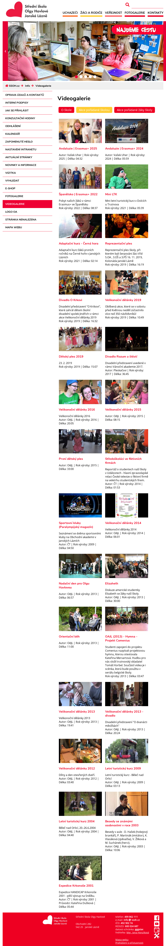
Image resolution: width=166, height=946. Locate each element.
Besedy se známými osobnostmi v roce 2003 (122, 823)
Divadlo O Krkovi (70, 300)
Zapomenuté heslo (19, 142)
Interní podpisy (16, 103)
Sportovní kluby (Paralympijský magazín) (76, 525)
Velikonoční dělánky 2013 (77, 712)
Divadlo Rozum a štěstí (121, 357)
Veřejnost (113, 13)
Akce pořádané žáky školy (134, 110)
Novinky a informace (20, 165)
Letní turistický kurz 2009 (123, 768)
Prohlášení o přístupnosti (129, 942)
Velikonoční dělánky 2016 (77, 410)
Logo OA (11, 212)
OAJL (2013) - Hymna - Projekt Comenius (121, 638)
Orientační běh (69, 637)
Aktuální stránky (18, 157)
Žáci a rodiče (91, 13)
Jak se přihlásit (17, 110)
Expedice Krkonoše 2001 (76, 886)
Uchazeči (70, 13)
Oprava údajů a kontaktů (24, 95)
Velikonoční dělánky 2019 (123, 300)
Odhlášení (13, 126)
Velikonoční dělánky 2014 (123, 523)
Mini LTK (111, 194)
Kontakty (155, 13)
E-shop (10, 188)
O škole (66, 110)
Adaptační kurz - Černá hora (78, 243)
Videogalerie (43, 86)
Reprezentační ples (118, 243)
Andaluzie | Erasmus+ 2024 (124, 149)
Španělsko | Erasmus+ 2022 (78, 194)
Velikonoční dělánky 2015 (123, 410)
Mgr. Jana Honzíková (137, 932)
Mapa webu (13, 227)
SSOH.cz (14, 86)
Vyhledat (12, 181)
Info (27, 86)
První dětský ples (71, 459)
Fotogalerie (135, 13)
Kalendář (12, 134)
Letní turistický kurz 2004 (77, 821)
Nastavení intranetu (20, 149)
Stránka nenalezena (20, 219)
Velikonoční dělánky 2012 (77, 768)
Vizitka (10, 173)
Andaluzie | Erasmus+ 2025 (78, 149)
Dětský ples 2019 (71, 357)
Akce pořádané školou (94, 110)
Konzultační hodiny (20, 118)
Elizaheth (111, 583)
